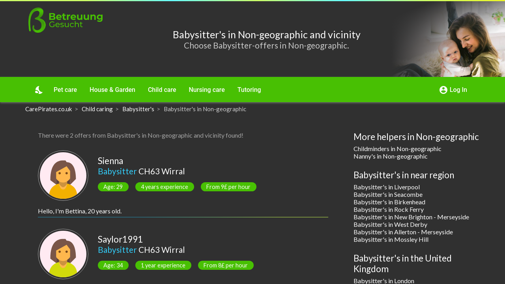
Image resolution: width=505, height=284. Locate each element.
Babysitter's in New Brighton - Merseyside (411, 216)
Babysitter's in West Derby (390, 224)
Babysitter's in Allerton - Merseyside (403, 231)
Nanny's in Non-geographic (391, 156)
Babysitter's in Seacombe (388, 194)
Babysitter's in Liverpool (387, 187)
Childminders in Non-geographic (397, 148)
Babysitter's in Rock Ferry (389, 209)
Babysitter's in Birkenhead (389, 202)
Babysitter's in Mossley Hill (391, 239)
